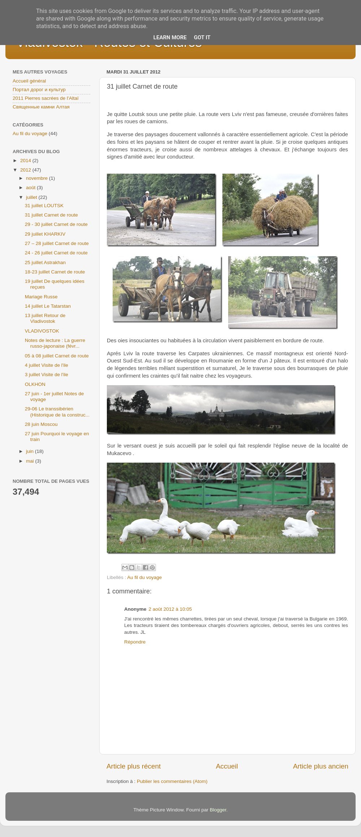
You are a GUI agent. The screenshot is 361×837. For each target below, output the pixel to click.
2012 (26, 170)
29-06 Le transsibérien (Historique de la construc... (57, 411)
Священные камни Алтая (41, 107)
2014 (26, 160)
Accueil (227, 766)
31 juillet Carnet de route (51, 215)
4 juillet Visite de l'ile (46, 365)
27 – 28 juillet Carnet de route (57, 243)
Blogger (218, 809)
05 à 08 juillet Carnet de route (57, 356)
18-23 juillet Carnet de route (55, 272)
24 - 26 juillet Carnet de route (56, 252)
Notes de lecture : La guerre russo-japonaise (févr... (55, 343)
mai (30, 461)
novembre (37, 178)
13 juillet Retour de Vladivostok (45, 318)
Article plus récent (133, 766)
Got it (202, 37)
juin (30, 451)
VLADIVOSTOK (42, 331)
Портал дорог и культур (39, 89)
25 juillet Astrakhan (45, 262)
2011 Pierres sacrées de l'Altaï (46, 98)
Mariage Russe (41, 296)
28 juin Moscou (41, 424)
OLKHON (35, 384)
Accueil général (29, 81)
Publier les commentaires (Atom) (172, 781)
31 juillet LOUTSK (44, 205)
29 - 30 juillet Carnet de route (56, 224)
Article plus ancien (320, 766)
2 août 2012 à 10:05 (170, 609)
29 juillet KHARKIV (45, 234)
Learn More (170, 37)
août (31, 187)
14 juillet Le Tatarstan (48, 306)
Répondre (134, 642)
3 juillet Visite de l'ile (46, 374)
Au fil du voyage (144, 577)
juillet (32, 197)
